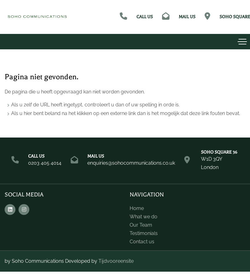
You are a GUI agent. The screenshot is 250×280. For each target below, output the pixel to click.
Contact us (142, 242)
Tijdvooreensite (116, 261)
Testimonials (144, 233)
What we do (143, 217)
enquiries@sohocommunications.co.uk (131, 163)
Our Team (141, 225)
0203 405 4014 (44, 163)
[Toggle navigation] (242, 41)
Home (137, 208)
